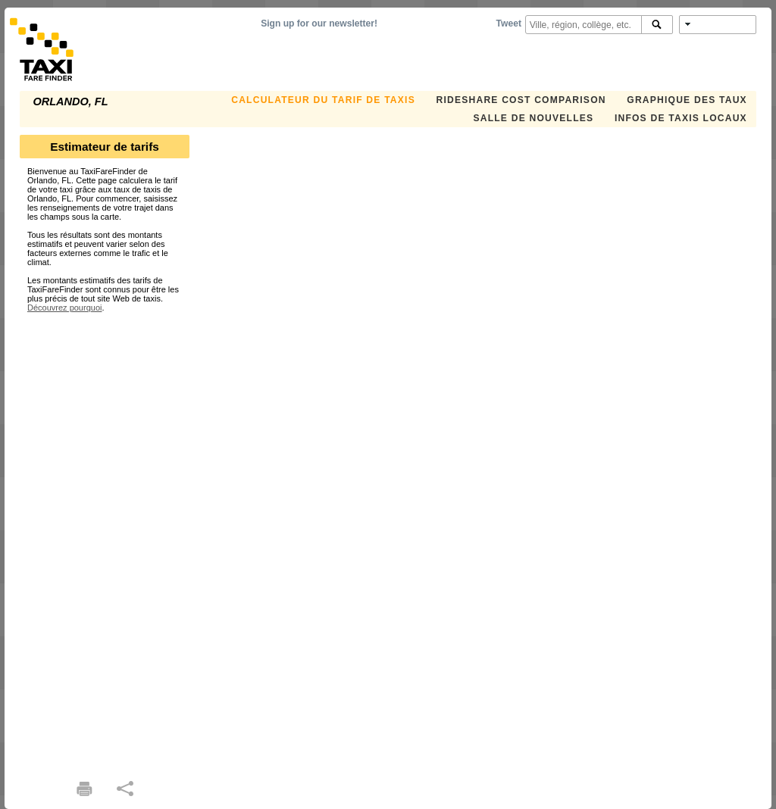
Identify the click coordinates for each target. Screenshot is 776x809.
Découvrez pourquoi (64, 307)
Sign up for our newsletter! (319, 23)
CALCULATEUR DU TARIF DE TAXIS (323, 100)
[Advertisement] (104, 539)
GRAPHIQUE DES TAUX (687, 100)
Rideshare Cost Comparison (520, 100)
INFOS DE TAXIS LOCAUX (681, 118)
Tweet (508, 23)
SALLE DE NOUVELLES (533, 118)
